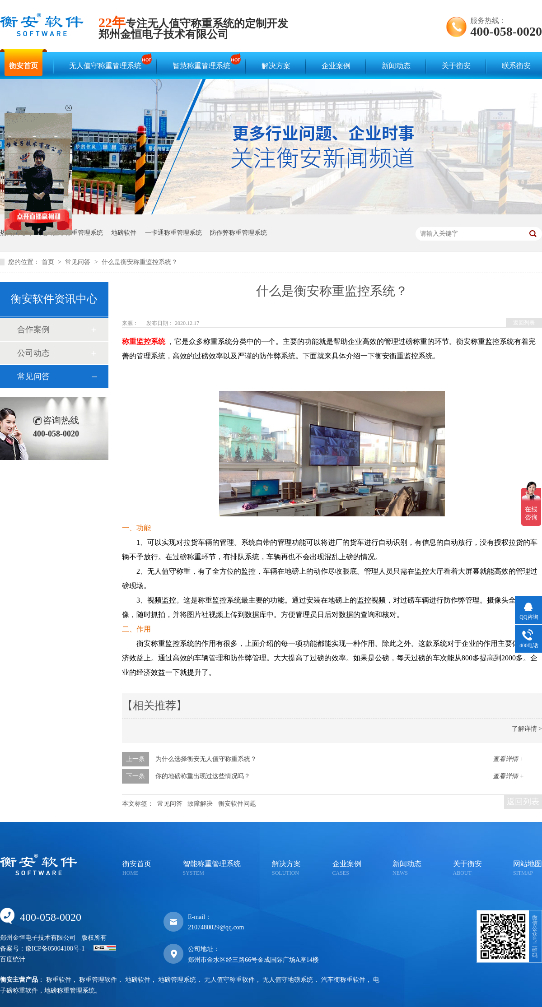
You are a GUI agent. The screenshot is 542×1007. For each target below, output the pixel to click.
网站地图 (527, 868)
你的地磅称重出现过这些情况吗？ (202, 776)
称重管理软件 (98, 979)
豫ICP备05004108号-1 (54, 948)
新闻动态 (396, 66)
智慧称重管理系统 (204, 62)
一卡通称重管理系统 (173, 232)
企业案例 (336, 66)
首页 (49, 262)
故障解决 (200, 803)
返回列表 (524, 323)
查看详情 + (508, 759)
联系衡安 (516, 66)
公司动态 (33, 352)
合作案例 (33, 329)
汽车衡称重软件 (343, 979)
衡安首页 (23, 66)
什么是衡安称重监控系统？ (140, 262)
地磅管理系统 (177, 979)
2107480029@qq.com (216, 927)
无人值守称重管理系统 (107, 62)
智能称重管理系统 (212, 868)
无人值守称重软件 (229, 979)
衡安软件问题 (237, 803)
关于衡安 (456, 66)
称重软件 (58, 979)
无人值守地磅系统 (287, 979)
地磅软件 (123, 232)
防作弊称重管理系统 (238, 232)
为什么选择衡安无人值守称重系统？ (206, 759)
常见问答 (78, 262)
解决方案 (276, 66)
